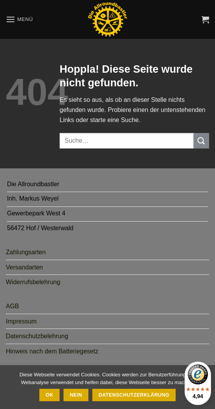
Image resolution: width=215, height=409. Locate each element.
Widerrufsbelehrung (33, 282)
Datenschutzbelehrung (37, 336)
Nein (76, 395)
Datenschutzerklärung (134, 395)
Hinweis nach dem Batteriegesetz (52, 351)
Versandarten (24, 267)
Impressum (21, 321)
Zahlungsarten (26, 252)
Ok (49, 395)
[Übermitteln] (201, 140)
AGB (12, 306)
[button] (19, 19)
